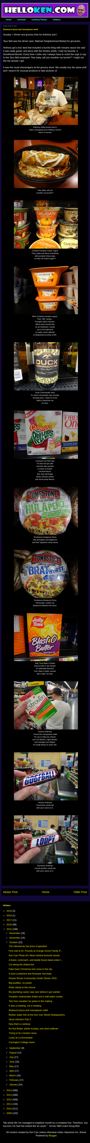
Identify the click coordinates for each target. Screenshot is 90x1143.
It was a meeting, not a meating (25, 1005)
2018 (9, 915)
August (13, 1052)
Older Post (80, 892)
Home (8, 20)
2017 (9, 920)
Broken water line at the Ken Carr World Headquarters (37, 1014)
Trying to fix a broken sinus (23, 1033)
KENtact (57, 20)
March (12, 1075)
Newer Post (10, 892)
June (12, 1061)
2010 (9, 1108)
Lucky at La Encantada (20, 1037)
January (13, 1084)
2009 (9, 1113)
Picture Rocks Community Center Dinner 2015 (33, 978)
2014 (9, 1090)
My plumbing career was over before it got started (34, 992)
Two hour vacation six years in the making (30, 1001)
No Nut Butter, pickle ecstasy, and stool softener (33, 1028)
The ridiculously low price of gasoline (28, 946)
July (11, 1057)
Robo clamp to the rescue (22, 987)
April (12, 1071)
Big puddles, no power (20, 983)
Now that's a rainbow (19, 1024)
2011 (9, 1104)
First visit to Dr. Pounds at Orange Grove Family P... (35, 950)
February (14, 1080)
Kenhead (21, 20)
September (15, 1048)
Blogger (53, 1135)
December (15, 933)
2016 (9, 924)
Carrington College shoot (22, 1042)
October (13, 942)
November (15, 937)
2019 (9, 911)
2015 (9, 929)
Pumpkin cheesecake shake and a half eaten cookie (36, 996)
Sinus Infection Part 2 (20, 1019)
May (11, 1066)
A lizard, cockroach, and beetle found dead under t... (36, 960)
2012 (9, 1099)
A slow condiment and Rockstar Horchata (30, 973)
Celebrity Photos (39, 20)
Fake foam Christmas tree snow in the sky (30, 969)
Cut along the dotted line (21, 964)
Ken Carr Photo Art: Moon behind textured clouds (34, 955)
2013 (9, 1095)
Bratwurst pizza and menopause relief (28, 1010)
